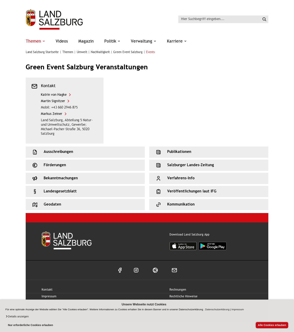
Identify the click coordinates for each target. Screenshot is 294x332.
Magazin (86, 41)
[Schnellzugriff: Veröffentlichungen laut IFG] (208, 191)
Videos (62, 41)
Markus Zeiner (51, 114)
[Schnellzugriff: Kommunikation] (208, 204)
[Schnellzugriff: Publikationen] (208, 152)
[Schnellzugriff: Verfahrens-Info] (208, 178)
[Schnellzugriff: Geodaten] (85, 204)
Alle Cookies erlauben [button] (272, 325)
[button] (17, 316)
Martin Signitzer (53, 101)
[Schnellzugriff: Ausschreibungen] (85, 152)
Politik (112, 41)
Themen (35, 41)
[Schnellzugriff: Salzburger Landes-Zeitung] (208, 165)
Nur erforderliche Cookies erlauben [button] (30, 325)
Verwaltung (143, 41)
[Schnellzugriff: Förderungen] (85, 165)
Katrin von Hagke (54, 94)
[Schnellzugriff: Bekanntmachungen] (85, 178)
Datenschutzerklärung (217, 309)
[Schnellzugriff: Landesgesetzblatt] (85, 191)
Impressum (238, 309)
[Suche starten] (263, 19)
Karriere (177, 41)
